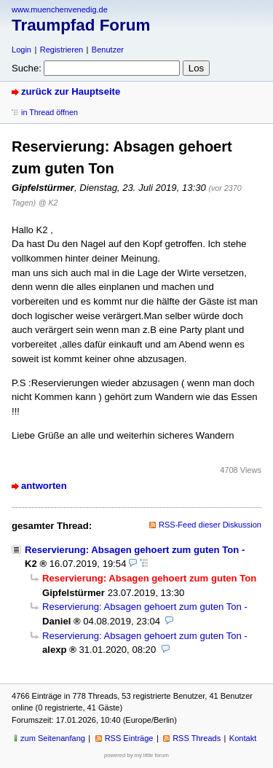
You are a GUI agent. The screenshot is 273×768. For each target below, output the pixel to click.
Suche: (26, 68)
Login (21, 49)
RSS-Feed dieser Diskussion (210, 524)
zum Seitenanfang (52, 738)
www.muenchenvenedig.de (60, 9)
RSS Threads (197, 738)
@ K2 (48, 202)
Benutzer (108, 49)
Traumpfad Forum (81, 25)
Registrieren (61, 49)
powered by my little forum (136, 755)
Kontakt (242, 738)
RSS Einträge (129, 738)
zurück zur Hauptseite (70, 91)
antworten (44, 485)
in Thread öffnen (49, 112)
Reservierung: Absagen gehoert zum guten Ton (132, 549)
